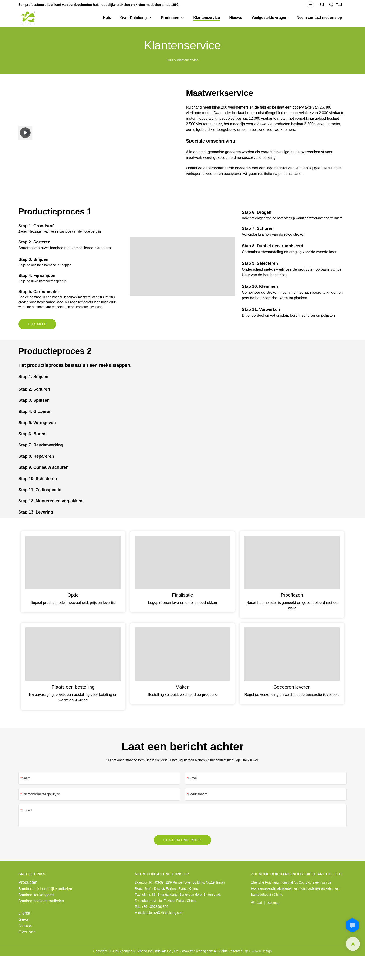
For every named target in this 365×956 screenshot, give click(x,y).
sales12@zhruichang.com (164, 913)
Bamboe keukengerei (36, 895)
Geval (23, 919)
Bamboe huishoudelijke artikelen (45, 889)
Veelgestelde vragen (269, 18)
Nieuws (235, 18)
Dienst (24, 913)
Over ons (26, 932)
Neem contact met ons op (319, 18)
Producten (170, 18)
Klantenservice (206, 18)
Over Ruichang (133, 18)
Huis (107, 18)
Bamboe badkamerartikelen (41, 901)
